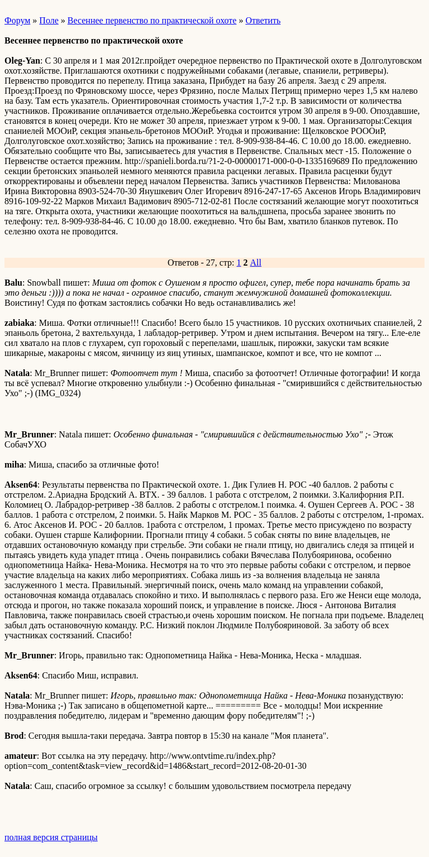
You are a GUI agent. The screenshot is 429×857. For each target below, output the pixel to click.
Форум (17, 20)
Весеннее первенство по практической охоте (152, 20)
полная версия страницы (51, 837)
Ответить (262, 20)
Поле (48, 20)
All (255, 262)
